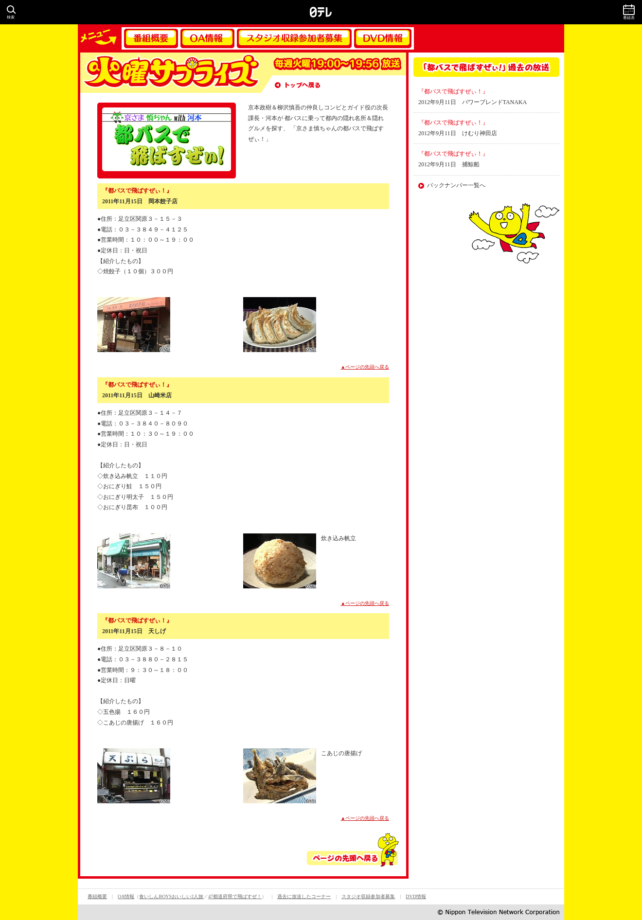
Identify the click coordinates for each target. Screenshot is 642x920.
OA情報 (207, 38)
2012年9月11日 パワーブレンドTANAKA (472, 102)
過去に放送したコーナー (304, 896)
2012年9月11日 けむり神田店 (457, 133)
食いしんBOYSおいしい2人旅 (171, 896)
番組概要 (151, 38)
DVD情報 (382, 38)
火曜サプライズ (170, 73)
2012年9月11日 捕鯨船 (449, 164)
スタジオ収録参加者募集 (294, 38)
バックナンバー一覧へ (456, 185)
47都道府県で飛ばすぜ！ (235, 896)
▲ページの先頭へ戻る (365, 367)
